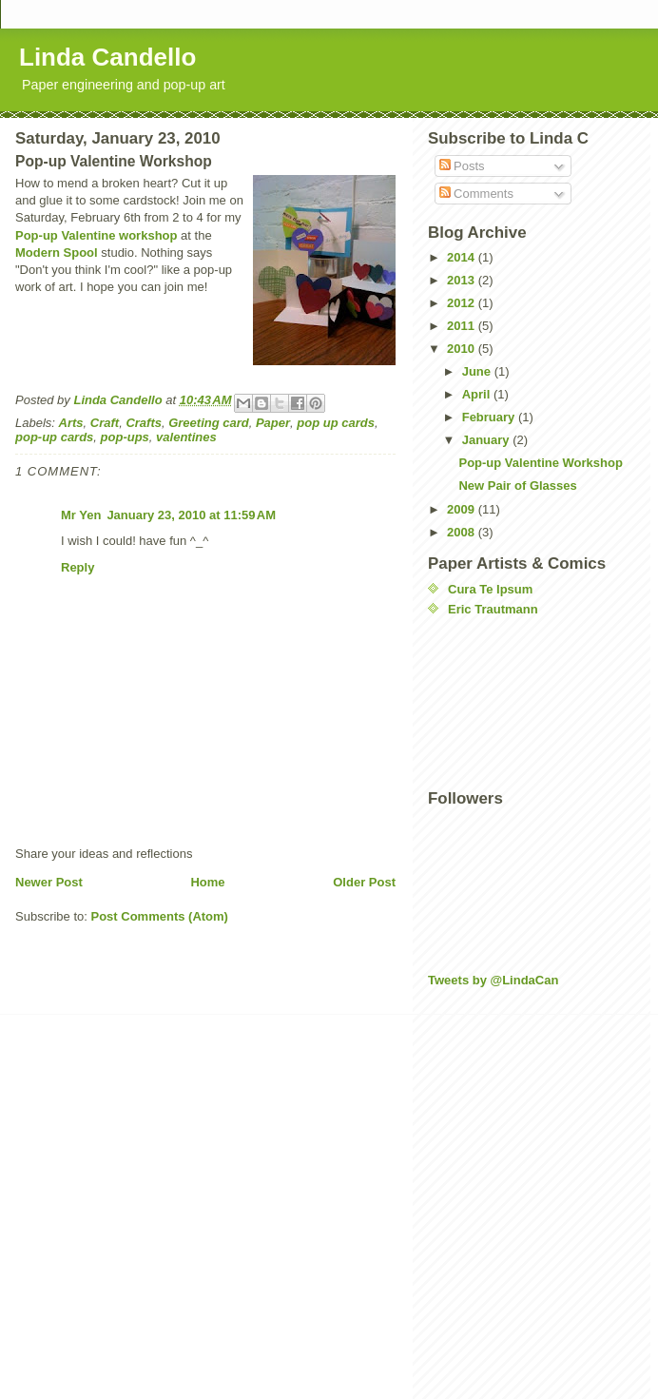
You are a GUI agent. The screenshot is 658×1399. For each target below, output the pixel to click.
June (478, 371)
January (487, 440)
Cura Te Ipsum (490, 589)
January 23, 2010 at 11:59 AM (191, 515)
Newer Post (49, 882)
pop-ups (125, 437)
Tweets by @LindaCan (493, 980)
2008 (462, 532)
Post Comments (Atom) (159, 916)
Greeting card (208, 423)
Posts (462, 166)
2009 (462, 509)
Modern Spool (56, 252)
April (478, 394)
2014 (462, 257)
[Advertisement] (513, 702)
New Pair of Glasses (517, 485)
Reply (77, 567)
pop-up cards (54, 437)
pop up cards (336, 423)
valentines (186, 437)
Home (207, 882)
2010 (462, 348)
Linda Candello (107, 57)
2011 (462, 326)
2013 (462, 280)
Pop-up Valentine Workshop (540, 463)
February (490, 417)
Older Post (364, 882)
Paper (273, 423)
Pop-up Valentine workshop (96, 235)
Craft (104, 423)
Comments (476, 193)
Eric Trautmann (493, 609)
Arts (71, 423)
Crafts (144, 423)
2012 (462, 303)
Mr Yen (81, 515)
